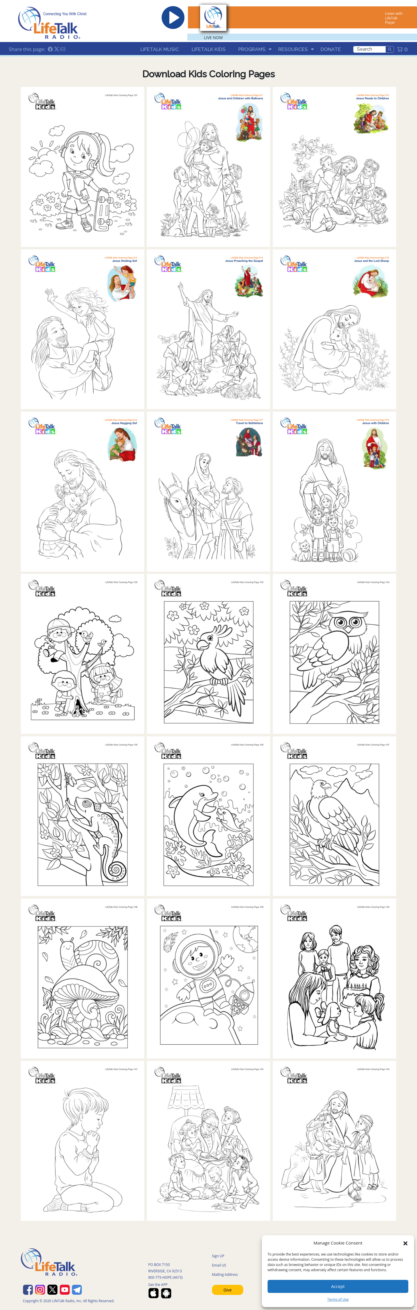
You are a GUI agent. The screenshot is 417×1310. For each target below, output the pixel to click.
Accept (338, 1286)
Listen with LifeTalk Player (394, 18)
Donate (331, 49)
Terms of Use (338, 1299)
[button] (405, 1243)
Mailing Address (225, 1274)
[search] (369, 49)
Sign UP (218, 1256)
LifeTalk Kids (209, 49)
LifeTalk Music (159, 49)
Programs (252, 49)
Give (228, 1290)
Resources (293, 49)
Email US (219, 1265)
